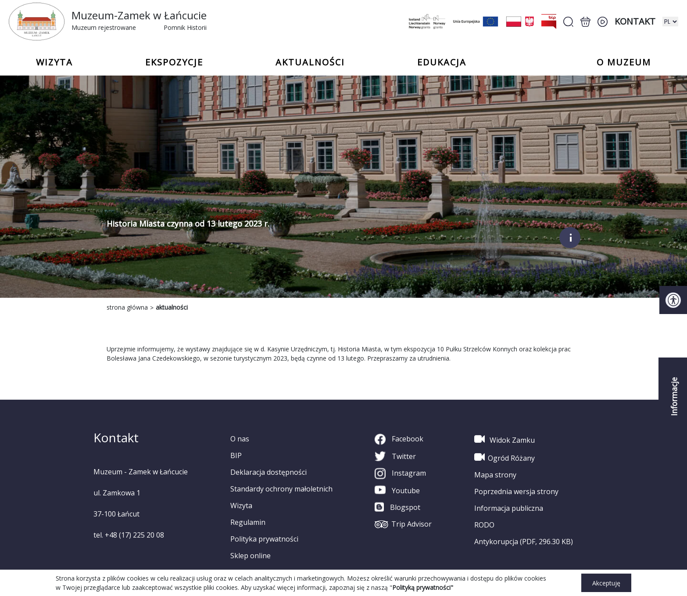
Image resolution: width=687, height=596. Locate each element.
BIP (236, 455)
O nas (239, 439)
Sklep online (250, 555)
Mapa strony (495, 475)
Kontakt (635, 21)
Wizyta (241, 505)
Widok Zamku (504, 439)
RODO (484, 525)
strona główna (127, 307)
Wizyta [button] (54, 62)
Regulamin (247, 522)
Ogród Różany (504, 457)
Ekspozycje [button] (174, 62)
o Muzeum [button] (624, 62)
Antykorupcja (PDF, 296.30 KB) (523, 541)
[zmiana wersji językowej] (670, 21)
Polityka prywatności (264, 539)
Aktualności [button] (310, 62)
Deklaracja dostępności (268, 472)
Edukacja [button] (441, 62)
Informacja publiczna (508, 508)
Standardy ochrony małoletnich (281, 489)
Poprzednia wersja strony (516, 491)
